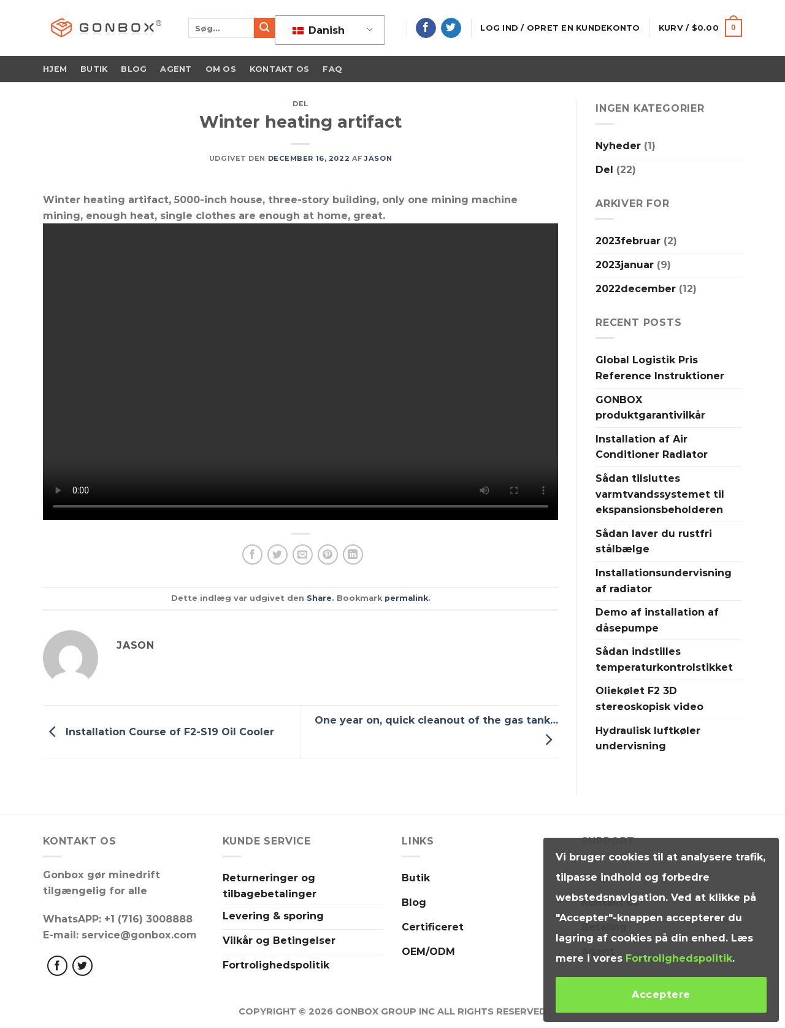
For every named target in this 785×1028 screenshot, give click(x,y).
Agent (175, 69)
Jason (378, 158)
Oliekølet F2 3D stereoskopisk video (649, 699)
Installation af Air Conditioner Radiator (651, 447)
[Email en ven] (303, 554)
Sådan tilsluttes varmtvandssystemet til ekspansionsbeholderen (659, 494)
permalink (406, 598)
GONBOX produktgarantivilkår (650, 408)
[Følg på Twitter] (451, 28)
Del (300, 103)
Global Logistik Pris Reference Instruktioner (659, 368)
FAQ (332, 69)
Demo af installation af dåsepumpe (657, 620)
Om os (220, 69)
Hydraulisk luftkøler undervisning (647, 738)
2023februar (628, 241)
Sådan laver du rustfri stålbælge (653, 541)
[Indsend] (264, 28)
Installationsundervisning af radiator (663, 581)
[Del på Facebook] (252, 554)
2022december (635, 289)
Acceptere (661, 994)
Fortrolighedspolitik (679, 958)
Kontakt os (280, 69)
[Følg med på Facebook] (57, 966)
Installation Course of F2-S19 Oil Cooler (158, 731)
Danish (319, 30)
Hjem (55, 69)
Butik (93, 69)
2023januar (624, 265)
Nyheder (618, 146)
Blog (134, 69)
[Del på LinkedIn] (353, 554)
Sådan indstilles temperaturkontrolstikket (664, 659)
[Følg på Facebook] (426, 28)
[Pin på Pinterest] (328, 554)
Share (319, 598)
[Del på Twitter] (277, 554)
